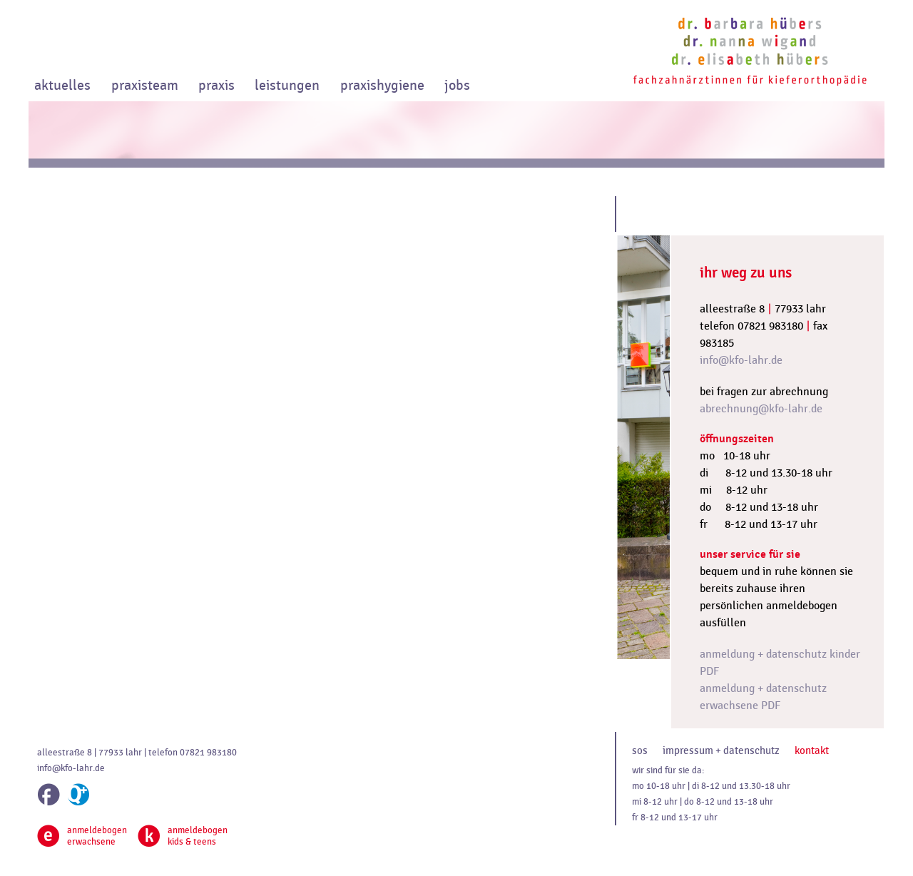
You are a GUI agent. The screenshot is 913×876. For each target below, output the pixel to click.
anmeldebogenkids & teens (183, 836)
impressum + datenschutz (721, 751)
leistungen (287, 85)
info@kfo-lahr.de (741, 360)
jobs (457, 85)
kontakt (812, 751)
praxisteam (144, 85)
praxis (216, 85)
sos (640, 751)
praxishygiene (382, 85)
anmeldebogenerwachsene (82, 836)
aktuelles (62, 85)
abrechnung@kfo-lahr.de (761, 408)
